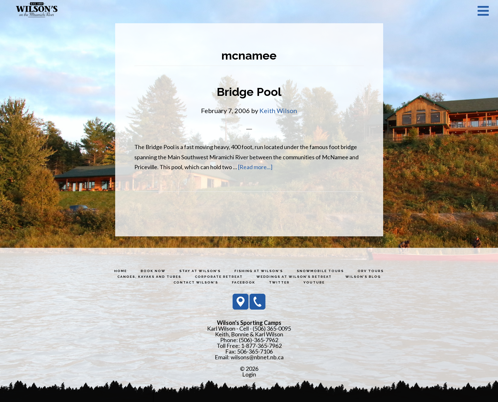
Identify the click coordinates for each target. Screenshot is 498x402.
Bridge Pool (249, 91)
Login (249, 374)
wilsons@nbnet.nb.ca (257, 357)
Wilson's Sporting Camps (37, 10)
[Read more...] (255, 166)
